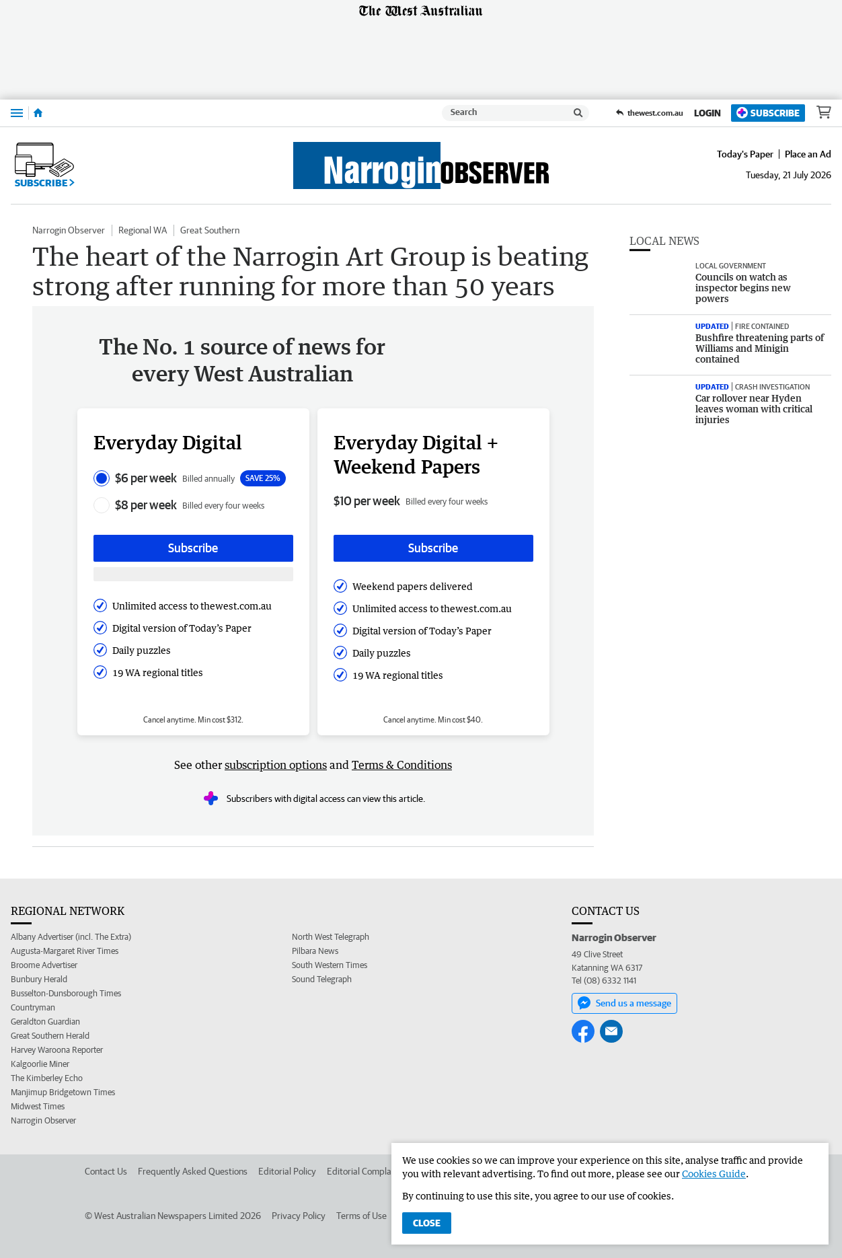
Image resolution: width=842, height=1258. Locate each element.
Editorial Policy (287, 1171)
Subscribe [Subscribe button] (193, 548)
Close (427, 1223)
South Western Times (329, 965)
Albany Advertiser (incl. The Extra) (71, 937)
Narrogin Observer (68, 230)
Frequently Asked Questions (192, 1171)
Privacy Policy (299, 1215)
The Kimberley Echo (47, 1078)
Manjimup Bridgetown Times (63, 1092)
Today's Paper (745, 154)
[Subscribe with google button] (193, 574)
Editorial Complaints (366, 1171)
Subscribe (768, 112)
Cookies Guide (714, 1173)
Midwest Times (38, 1106)
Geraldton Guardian (45, 1021)
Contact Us (106, 1171)
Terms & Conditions (402, 765)
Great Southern (209, 230)
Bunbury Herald (39, 979)
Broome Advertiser (44, 965)
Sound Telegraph (322, 979)
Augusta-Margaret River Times (64, 951)
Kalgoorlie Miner (40, 1064)
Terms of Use (361, 1215)
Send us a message (624, 1003)
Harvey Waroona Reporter (57, 1050)
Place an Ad (808, 154)
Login (707, 113)
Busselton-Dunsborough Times (66, 993)
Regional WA (142, 230)
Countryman (33, 1007)
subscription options (276, 765)
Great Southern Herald (50, 1036)
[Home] (38, 113)
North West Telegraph (330, 937)
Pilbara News (315, 951)
